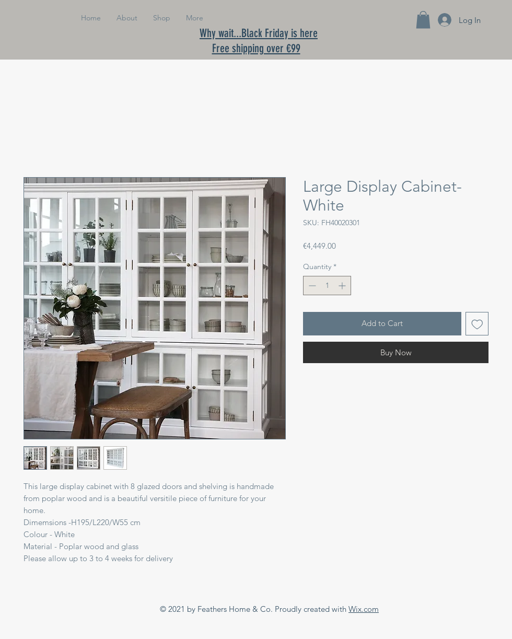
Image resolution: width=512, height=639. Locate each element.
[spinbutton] (327, 285)
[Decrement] (311, 285)
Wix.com (363, 609)
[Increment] (343, 285)
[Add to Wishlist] (477, 323)
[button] (423, 19)
